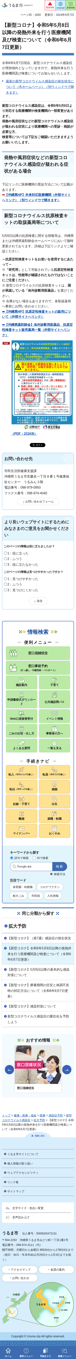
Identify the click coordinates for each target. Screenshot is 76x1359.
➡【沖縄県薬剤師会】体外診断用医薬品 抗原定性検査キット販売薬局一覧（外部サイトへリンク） (37, 330)
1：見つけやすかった (23, 579)
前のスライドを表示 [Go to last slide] (9, 1069)
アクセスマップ (21, 1269)
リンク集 (13, 1182)
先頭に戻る (40, 1136)
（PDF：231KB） (42, 387)
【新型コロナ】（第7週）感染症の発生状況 (39, 938)
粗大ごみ (18, 895)
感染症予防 (56, 1115)
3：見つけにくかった (23, 590)
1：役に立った (18, 553)
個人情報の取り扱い (20, 1163)
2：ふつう (14, 559)
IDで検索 (42, 858)
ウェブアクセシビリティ (23, 1172)
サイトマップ (15, 1191)
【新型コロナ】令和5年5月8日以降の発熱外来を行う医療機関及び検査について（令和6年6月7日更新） (39, 953)
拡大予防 (17, 926)
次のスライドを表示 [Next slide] (66, 1069)
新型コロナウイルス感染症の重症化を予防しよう (38, 1019)
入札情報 (53, 895)
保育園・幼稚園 (23, 887)
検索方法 (59, 874)
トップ (6, 1115)
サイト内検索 (14, 866)
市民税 (35, 895)
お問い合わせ (20, 1278)
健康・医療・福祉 (25, 1115)
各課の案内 (57, 1269)
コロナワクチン (50, 887)
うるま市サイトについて (23, 1154)
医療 (42, 1115)
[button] (50, 5)
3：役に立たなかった (23, 564)
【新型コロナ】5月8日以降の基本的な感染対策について (38, 972)
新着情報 (71, 8)
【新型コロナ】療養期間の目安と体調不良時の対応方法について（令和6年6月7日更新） (38, 990)
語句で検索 (21, 858)
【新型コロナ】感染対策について (31, 1006)
